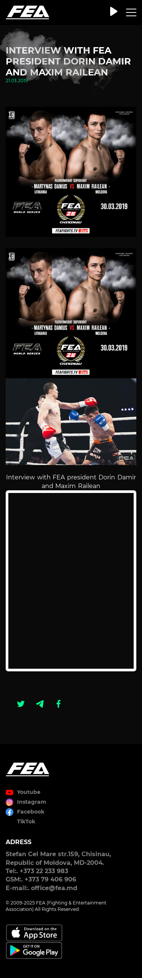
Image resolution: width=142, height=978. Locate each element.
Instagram (31, 801)
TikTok (26, 821)
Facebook (30, 811)
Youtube (29, 792)
